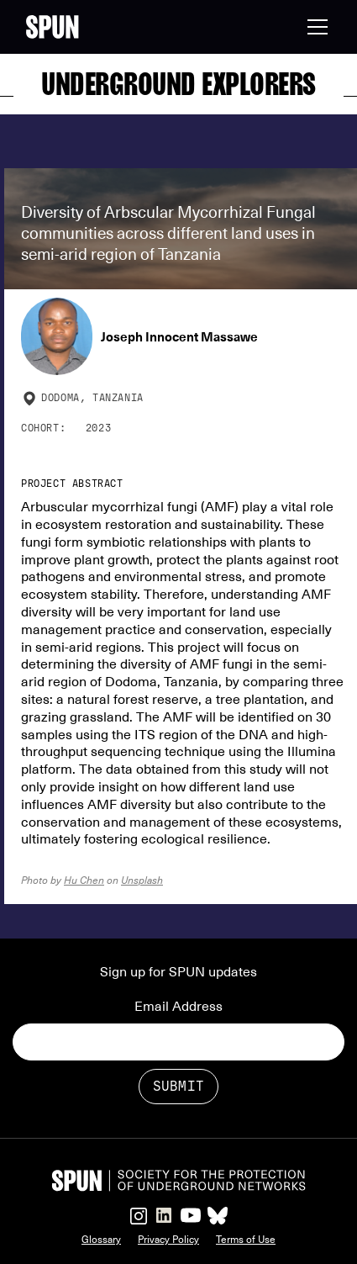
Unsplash (142, 880)
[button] (314, 27)
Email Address (178, 1006)
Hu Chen (84, 880)
